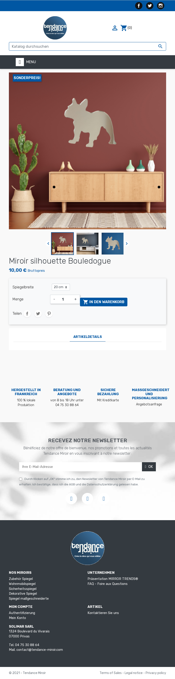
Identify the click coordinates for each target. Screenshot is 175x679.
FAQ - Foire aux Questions (108, 584)
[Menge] (65, 299)
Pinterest (49, 313)
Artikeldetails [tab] (87, 337)
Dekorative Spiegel (23, 594)
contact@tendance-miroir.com (39, 650)
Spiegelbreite (23, 287)
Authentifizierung (22, 613)
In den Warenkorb (103, 302)
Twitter (149, 5)
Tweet (38, 313)
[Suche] (87, 46)
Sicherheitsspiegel (22, 589)
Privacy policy (156, 673)
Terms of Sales (111, 673)
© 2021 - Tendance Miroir (27, 673)
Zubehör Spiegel (21, 579)
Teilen (27, 313)
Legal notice (134, 673)
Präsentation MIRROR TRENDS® (113, 579)
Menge (18, 299)
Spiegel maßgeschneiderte (29, 599)
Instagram (160, 5)
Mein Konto (17, 618)
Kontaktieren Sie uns (103, 613)
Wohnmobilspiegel (22, 584)
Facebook (138, 5)
